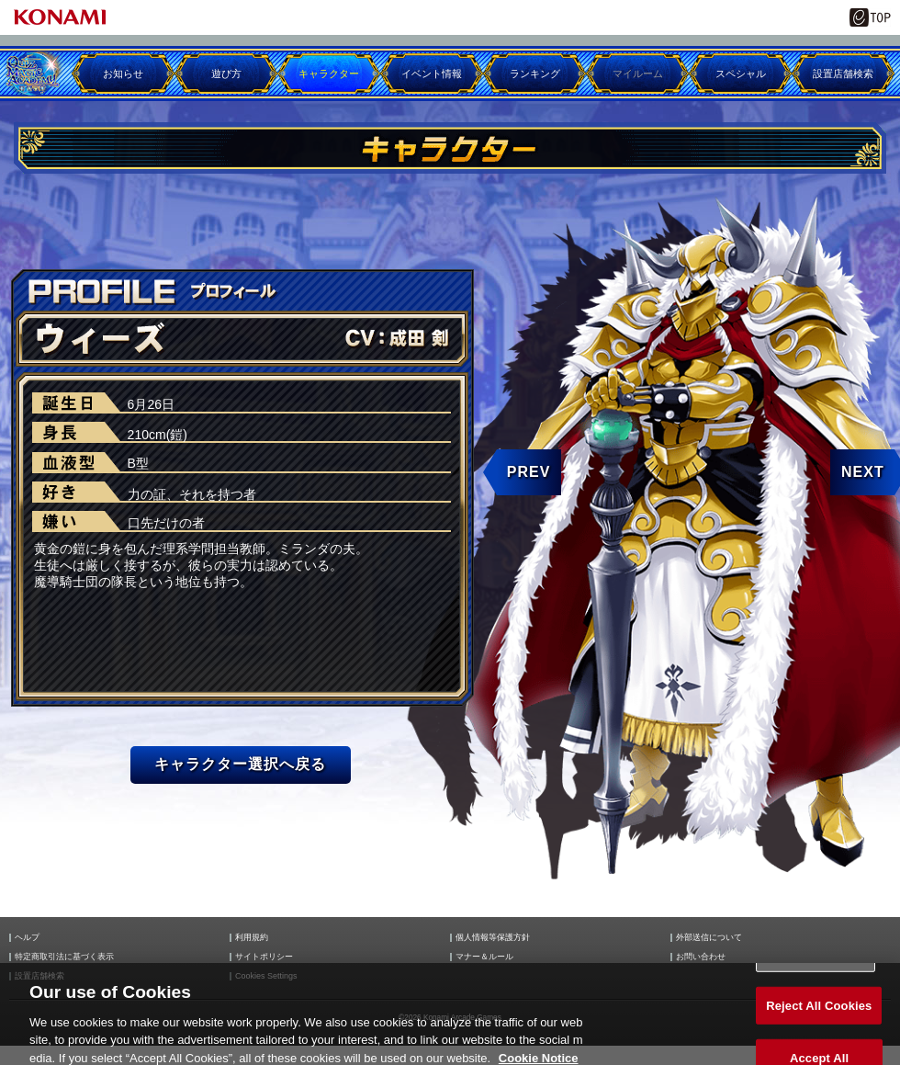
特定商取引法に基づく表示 (64, 957)
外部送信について (709, 938)
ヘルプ (27, 938)
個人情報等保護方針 (493, 938)
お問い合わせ (701, 957)
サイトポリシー (264, 957)
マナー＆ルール (484, 957)
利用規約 (251, 938)
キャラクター (328, 73)
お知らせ (123, 73)
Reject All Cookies (819, 1016)
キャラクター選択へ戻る (240, 764)
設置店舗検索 (843, 73)
